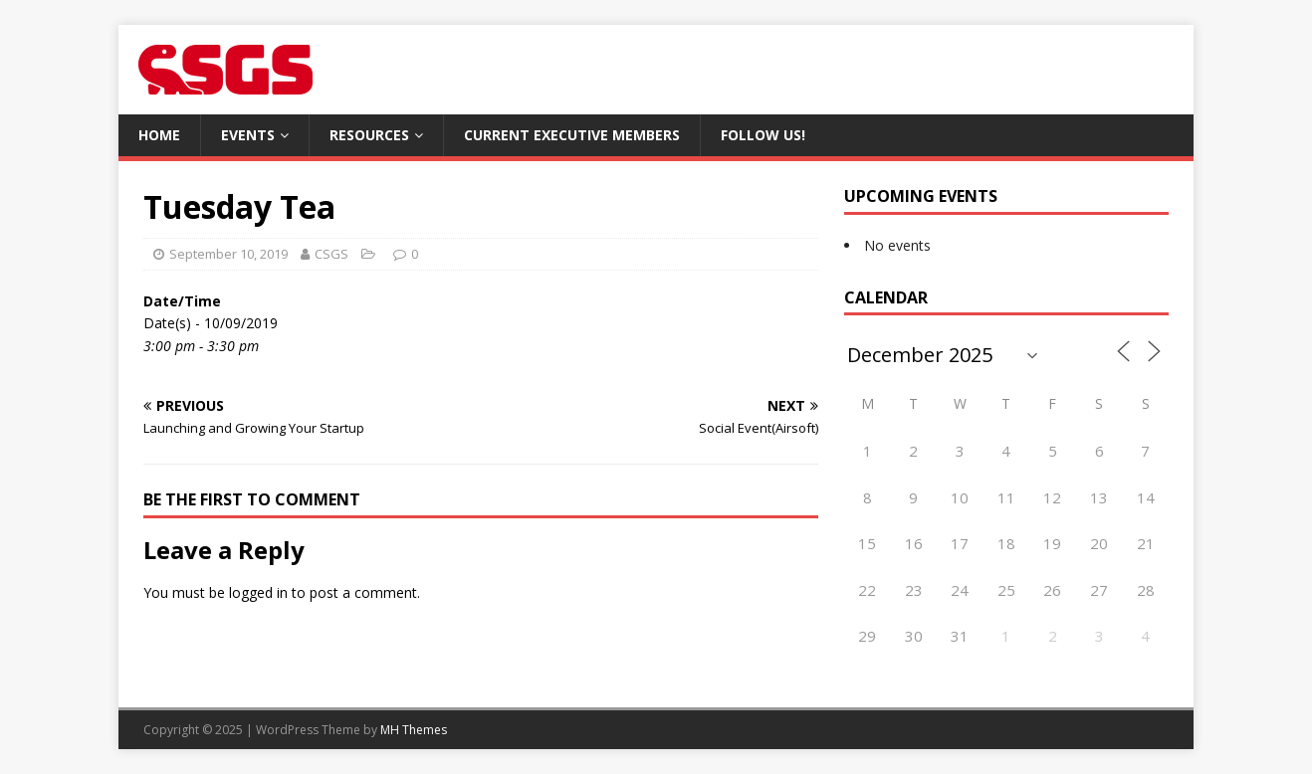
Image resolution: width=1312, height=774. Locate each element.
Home (159, 134)
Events (248, 134)
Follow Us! (763, 134)
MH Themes (413, 729)
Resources (369, 134)
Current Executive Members (572, 134)
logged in (258, 592)
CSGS (331, 254)
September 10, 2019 (228, 254)
